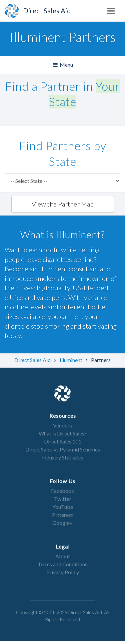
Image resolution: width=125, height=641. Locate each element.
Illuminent (71, 360)
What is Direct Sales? (63, 433)
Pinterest (62, 515)
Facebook (62, 491)
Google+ (62, 523)
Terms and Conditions (62, 564)
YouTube (62, 507)
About (62, 556)
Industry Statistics (62, 457)
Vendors (62, 425)
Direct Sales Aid (33, 360)
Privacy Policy (62, 572)
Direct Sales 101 (62, 441)
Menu (64, 65)
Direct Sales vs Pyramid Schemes (62, 449)
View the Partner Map (63, 204)
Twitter (62, 499)
